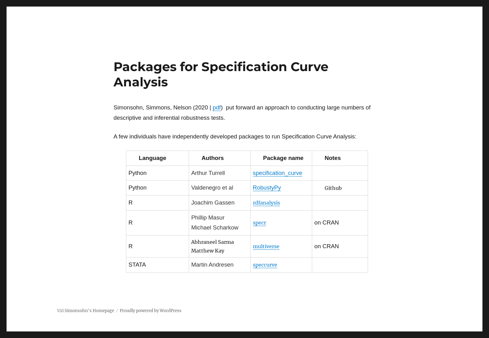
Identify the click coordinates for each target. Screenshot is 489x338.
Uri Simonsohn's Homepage (85, 310)
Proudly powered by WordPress (151, 310)
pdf (217, 107)
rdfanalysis (266, 203)
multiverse (266, 246)
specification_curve (278, 173)
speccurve (265, 265)
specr (259, 223)
